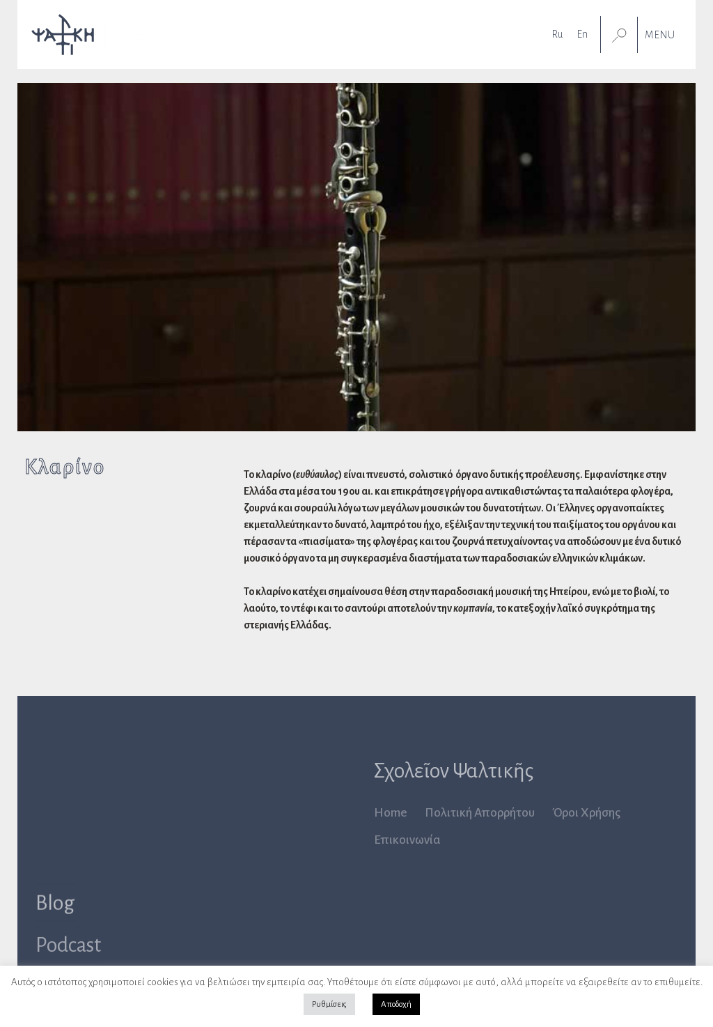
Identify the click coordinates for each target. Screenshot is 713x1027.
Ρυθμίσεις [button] (329, 1004)
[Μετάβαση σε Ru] (557, 33)
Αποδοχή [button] (396, 1004)
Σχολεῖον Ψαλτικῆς (453, 770)
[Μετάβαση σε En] (582, 33)
